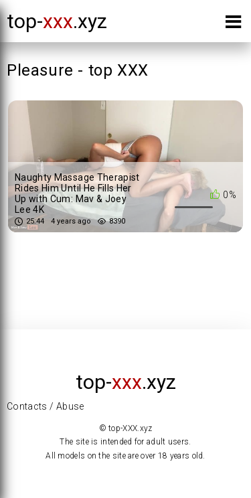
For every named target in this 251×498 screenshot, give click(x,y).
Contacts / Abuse (45, 406)
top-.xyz (57, 21)
